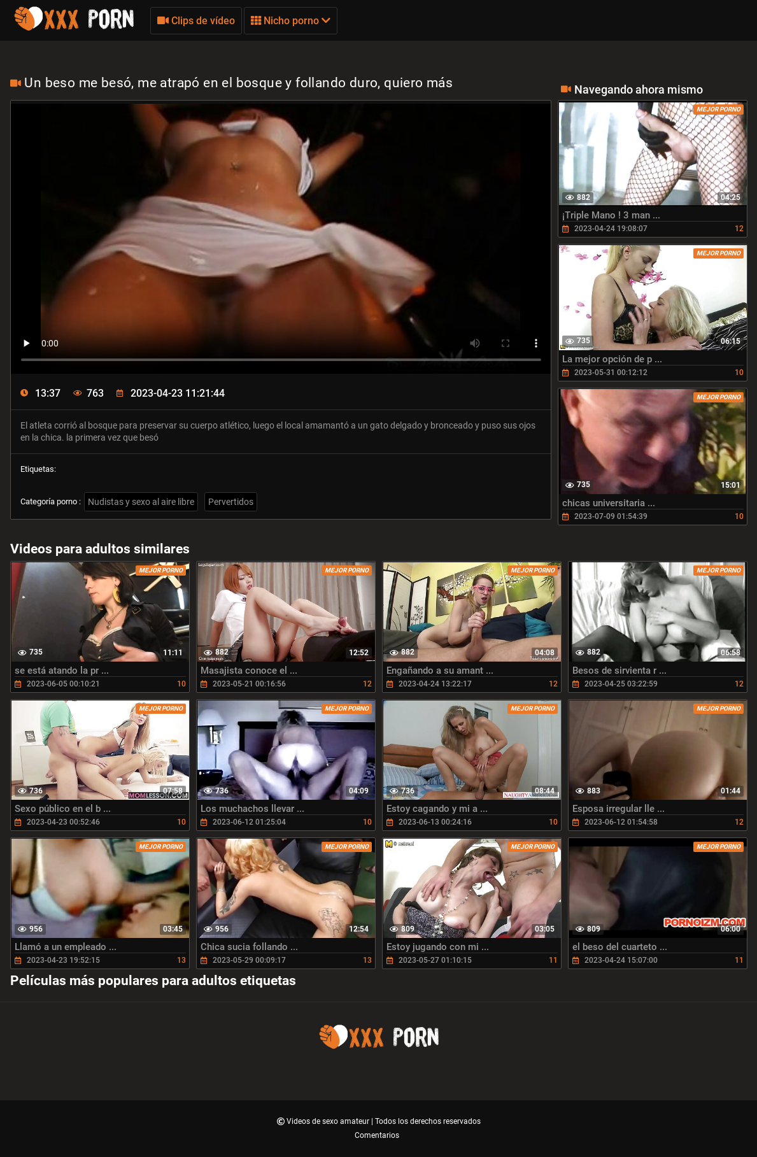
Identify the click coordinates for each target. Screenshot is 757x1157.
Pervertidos (230, 502)
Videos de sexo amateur (329, 1121)
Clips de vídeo (196, 20)
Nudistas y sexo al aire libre (141, 502)
